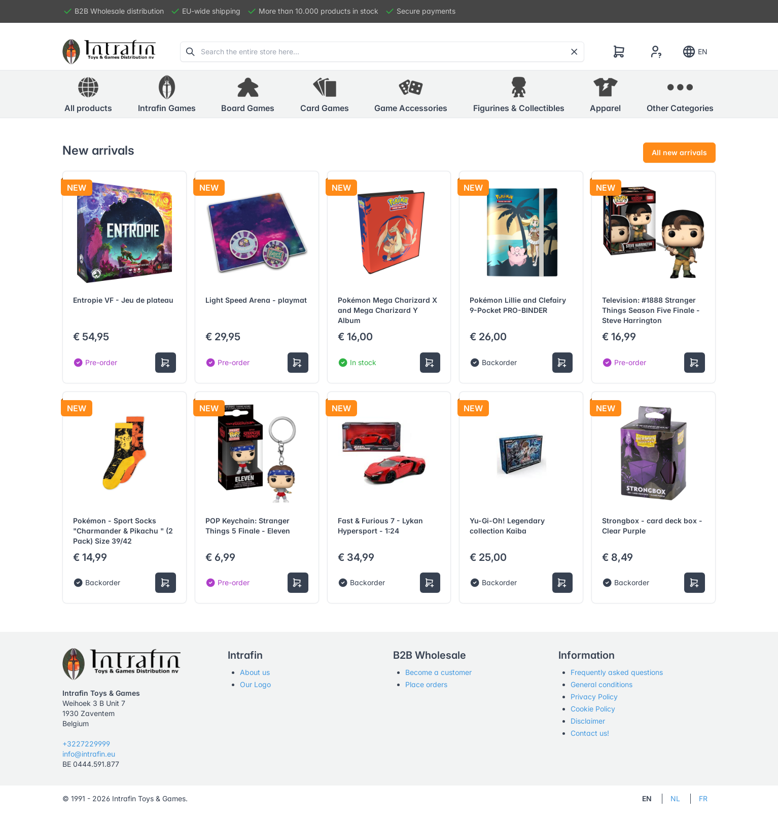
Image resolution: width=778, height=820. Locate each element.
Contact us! (590, 733)
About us (255, 672)
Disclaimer (588, 721)
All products (88, 94)
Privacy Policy (594, 696)
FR (703, 798)
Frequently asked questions (617, 672)
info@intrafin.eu (88, 754)
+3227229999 (86, 743)
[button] (167, 94)
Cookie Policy (593, 708)
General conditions (601, 684)
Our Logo (255, 684)
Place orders (426, 684)
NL (675, 798)
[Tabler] (109, 51)
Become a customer (438, 672)
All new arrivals (679, 152)
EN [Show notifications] (695, 52)
